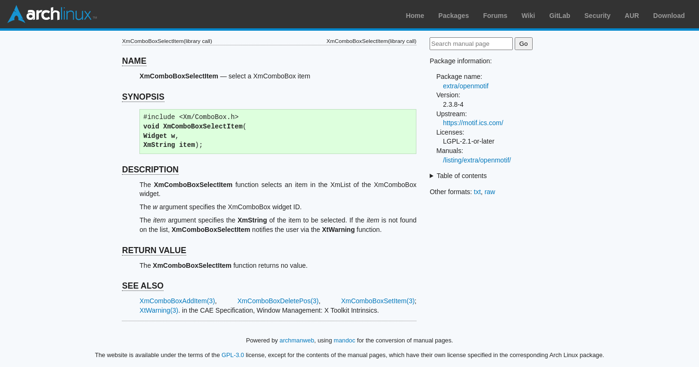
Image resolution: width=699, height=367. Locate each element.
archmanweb (297, 340)
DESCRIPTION (150, 169)
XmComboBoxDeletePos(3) (278, 301)
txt (477, 192)
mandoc (344, 340)
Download (669, 15)
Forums (495, 15)
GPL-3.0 (233, 354)
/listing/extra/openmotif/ (477, 160)
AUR (632, 15)
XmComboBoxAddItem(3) (177, 301)
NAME (134, 61)
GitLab (559, 15)
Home (415, 15)
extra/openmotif (466, 86)
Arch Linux (52, 14)
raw (489, 192)
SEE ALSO (143, 285)
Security (598, 15)
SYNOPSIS (143, 97)
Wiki (528, 15)
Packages (454, 15)
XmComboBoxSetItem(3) (378, 301)
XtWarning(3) (158, 310)
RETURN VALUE (154, 250)
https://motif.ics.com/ (473, 123)
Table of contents (462, 175)
